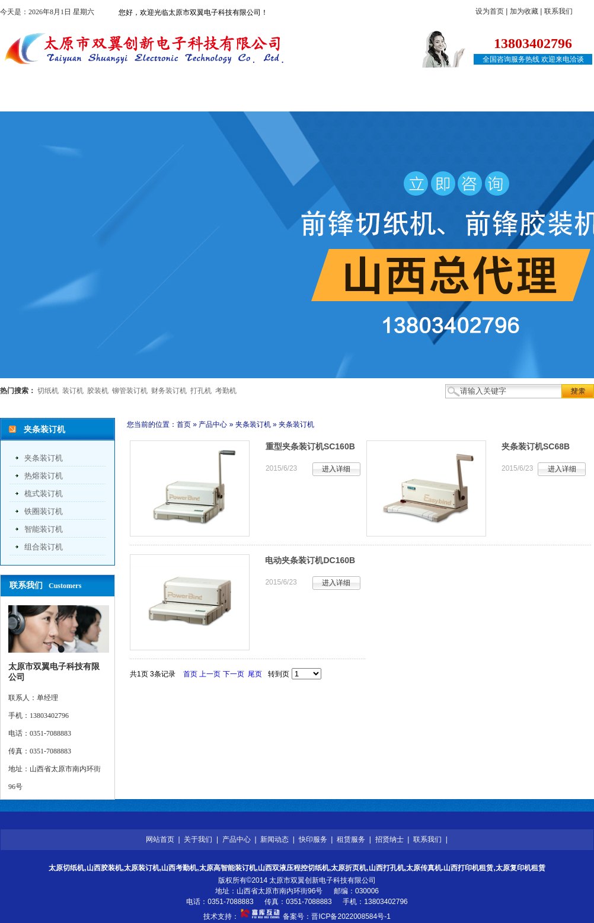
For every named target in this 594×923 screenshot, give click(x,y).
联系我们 (558, 11)
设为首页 (489, 11)
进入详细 (336, 469)
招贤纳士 (436, 99)
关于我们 (107, 99)
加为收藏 (524, 11)
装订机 (73, 391)
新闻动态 (239, 99)
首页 (184, 424)
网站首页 (41, 99)
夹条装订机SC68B (536, 446)
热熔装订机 (43, 475)
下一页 (233, 674)
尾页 (255, 674)
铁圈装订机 (43, 511)
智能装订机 (43, 529)
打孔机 (201, 391)
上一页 (210, 674)
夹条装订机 (43, 457)
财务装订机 (169, 391)
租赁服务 (370, 99)
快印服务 (304, 99)
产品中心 (173, 99)
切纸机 (48, 391)
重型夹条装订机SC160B (310, 446)
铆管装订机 (130, 391)
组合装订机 (43, 546)
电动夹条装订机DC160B (310, 560)
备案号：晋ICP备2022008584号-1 (336, 916)
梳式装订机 (43, 493)
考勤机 (226, 391)
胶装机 (97, 391)
